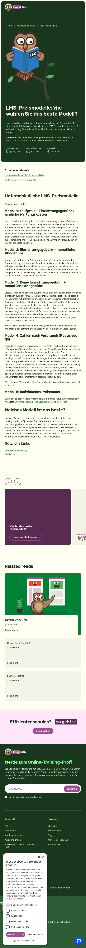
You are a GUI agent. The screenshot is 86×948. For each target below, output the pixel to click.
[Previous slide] (8, 481)
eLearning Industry (16, 450)
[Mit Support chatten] (79, 941)
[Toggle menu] (79, 7)
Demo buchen (43, 730)
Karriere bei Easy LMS (58, 839)
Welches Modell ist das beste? (21, 180)
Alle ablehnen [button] (35, 934)
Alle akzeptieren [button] (15, 934)
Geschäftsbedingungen (59, 887)
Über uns (52, 825)
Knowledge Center (26, 25)
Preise (8, 825)
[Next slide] (17, 481)
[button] (25, 940)
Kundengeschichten (14, 835)
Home (9, 25)
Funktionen (10, 830)
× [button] (43, 857)
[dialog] (25, 899)
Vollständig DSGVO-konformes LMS (19, 845)
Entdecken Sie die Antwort (26, 537)
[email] (43, 788)
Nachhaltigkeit (55, 844)
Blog (50, 835)
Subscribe (72, 788)
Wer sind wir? (54, 830)
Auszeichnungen (13, 839)
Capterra (10, 454)
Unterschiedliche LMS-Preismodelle (24, 175)
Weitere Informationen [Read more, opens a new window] (16, 899)
